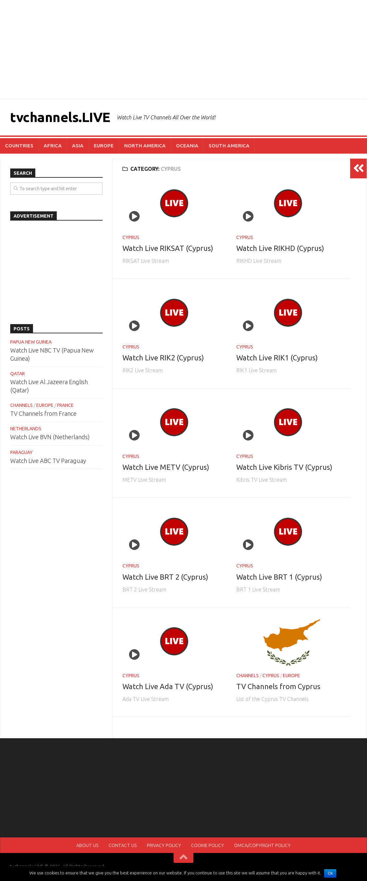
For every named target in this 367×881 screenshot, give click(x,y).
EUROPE (101, 146)
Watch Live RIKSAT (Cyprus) (167, 249)
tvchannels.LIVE (61, 117)
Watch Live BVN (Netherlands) (50, 437)
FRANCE (65, 406)
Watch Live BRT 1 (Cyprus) (279, 577)
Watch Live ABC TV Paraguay (48, 461)
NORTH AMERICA (141, 146)
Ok (330, 873)
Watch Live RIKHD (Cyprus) (280, 249)
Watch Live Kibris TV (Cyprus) (284, 468)
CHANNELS (247, 676)
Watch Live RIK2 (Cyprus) (163, 358)
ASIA (76, 146)
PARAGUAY (21, 452)
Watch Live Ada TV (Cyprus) (167, 687)
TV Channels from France (43, 414)
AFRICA (52, 146)
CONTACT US (124, 846)
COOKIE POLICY (206, 846)
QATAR (17, 374)
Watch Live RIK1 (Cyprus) (277, 358)
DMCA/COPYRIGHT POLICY (261, 846)
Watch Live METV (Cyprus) (165, 468)
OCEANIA (183, 146)
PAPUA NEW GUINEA (30, 342)
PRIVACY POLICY (164, 846)
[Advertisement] (183, 49)
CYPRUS (130, 237)
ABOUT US (90, 846)
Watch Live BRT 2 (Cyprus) (165, 577)
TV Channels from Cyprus (278, 687)
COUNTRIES (19, 146)
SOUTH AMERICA (224, 146)
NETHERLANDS (25, 429)
